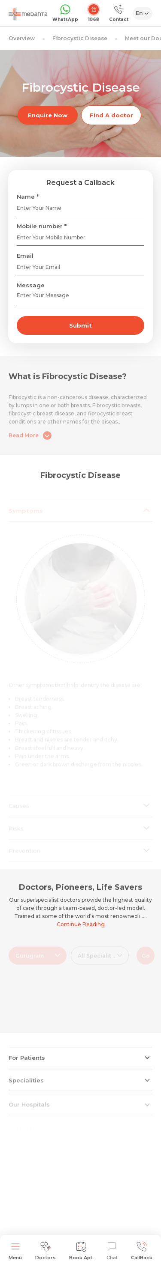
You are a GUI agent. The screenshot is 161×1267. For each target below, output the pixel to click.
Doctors (45, 1251)
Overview (22, 38)
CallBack (141, 1251)
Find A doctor (111, 115)
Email (25, 255)
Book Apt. (81, 1251)
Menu (15, 1251)
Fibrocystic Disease (79, 38)
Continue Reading (81, 924)
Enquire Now (47, 115)
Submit (80, 325)
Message (31, 285)
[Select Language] (142, 13)
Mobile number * (42, 226)
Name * (28, 196)
